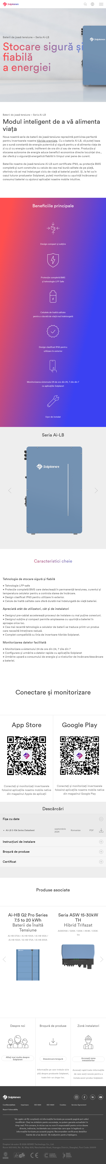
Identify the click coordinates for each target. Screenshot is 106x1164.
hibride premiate (47, 140)
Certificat (53, 862)
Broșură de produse (53, 852)
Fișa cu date (53, 819)
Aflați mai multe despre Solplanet (18, 1058)
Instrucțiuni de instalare (53, 842)
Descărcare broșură (53, 1058)
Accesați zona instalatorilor (88, 1059)
